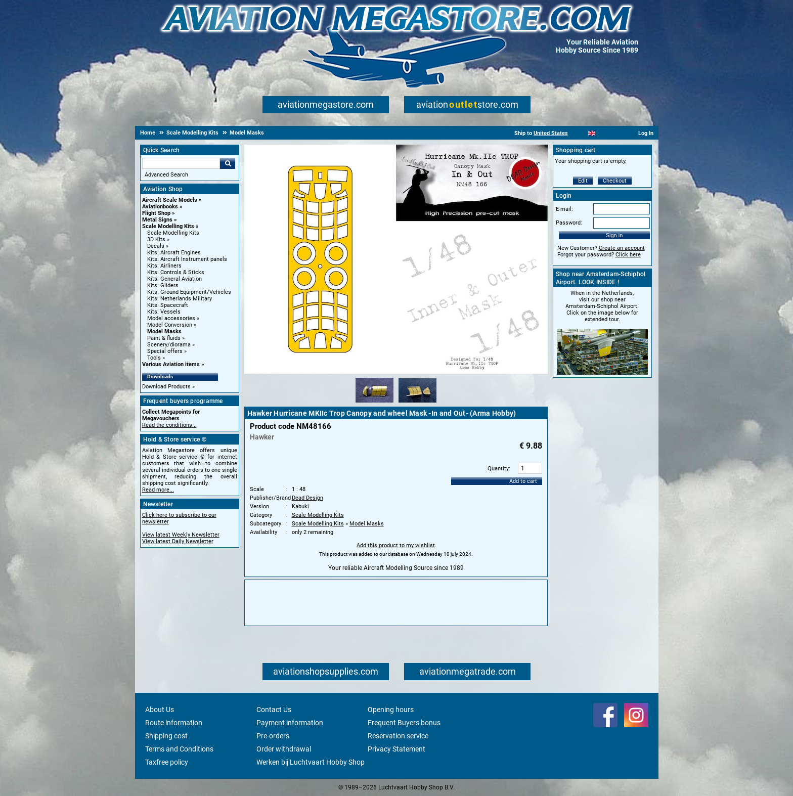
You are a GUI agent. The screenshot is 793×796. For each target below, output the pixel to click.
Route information (173, 723)
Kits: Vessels (164, 311)
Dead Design (307, 498)
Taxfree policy (166, 762)
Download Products (166, 386)
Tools (154, 358)
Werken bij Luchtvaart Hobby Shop (310, 762)
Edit (583, 181)
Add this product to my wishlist (396, 545)
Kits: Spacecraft (167, 305)
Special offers (165, 351)
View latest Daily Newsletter (177, 541)
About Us (159, 709)
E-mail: (564, 209)
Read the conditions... (169, 425)
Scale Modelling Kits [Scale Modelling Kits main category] (173, 233)
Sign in (614, 235)
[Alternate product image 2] (417, 403)
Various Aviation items (171, 364)
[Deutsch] (617, 133)
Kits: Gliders (163, 285)
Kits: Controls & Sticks (175, 272)
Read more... (158, 490)
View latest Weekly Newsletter (180, 535)
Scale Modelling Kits (168, 226)
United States (551, 133)
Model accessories (171, 318)
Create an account (622, 248)
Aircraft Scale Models (169, 200)
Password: (569, 222)
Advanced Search (166, 174)
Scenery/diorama (169, 344)
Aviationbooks (160, 206)
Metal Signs (157, 219)
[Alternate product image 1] (374, 403)
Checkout (615, 181)
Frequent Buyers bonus (404, 723)
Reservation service (398, 736)
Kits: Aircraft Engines (174, 252)
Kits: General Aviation (174, 279)
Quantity (498, 468)
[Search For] (181, 163)
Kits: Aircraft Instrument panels (187, 259)
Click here (628, 254)
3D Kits (156, 239)
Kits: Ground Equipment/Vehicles (189, 292)
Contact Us (273, 709)
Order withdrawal (283, 749)
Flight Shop (156, 213)
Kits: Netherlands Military (179, 298)
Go (227, 163)
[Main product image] (396, 371)
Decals (155, 246)
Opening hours (391, 709)
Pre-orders (272, 736)
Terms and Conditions (179, 749)
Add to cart (523, 481)
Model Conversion (169, 325)
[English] (592, 133)
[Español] (604, 133)
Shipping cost (166, 736)
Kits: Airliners (164, 265)
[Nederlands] (579, 133)
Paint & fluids (164, 338)
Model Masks (164, 331)
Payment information (289, 723)
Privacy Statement (396, 749)
